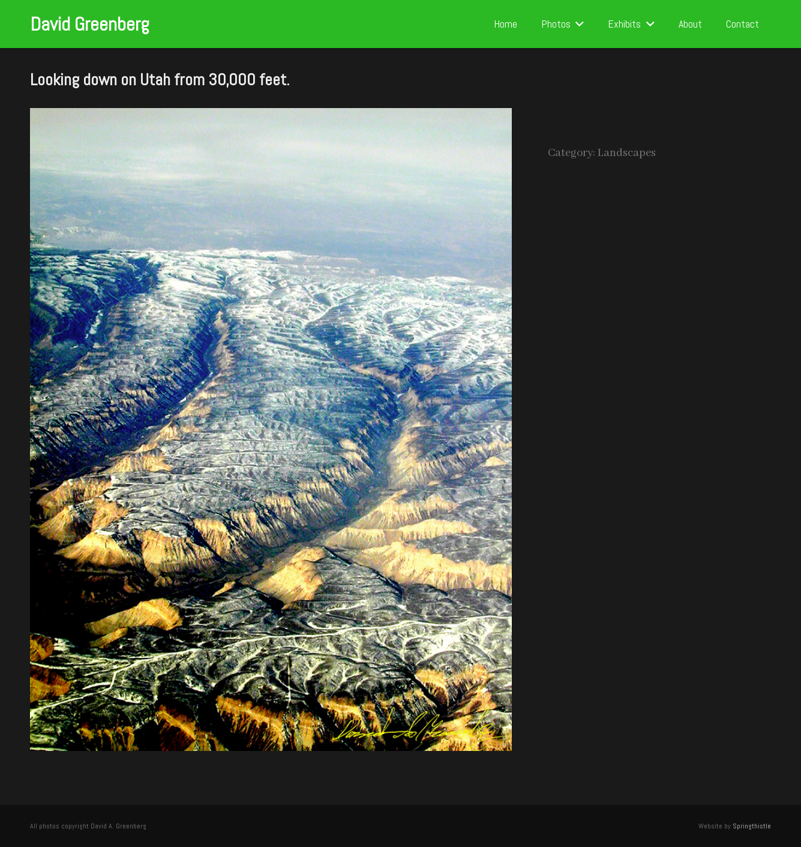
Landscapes (627, 153)
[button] (577, 24)
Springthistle (752, 826)
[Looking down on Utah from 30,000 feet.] (271, 117)
